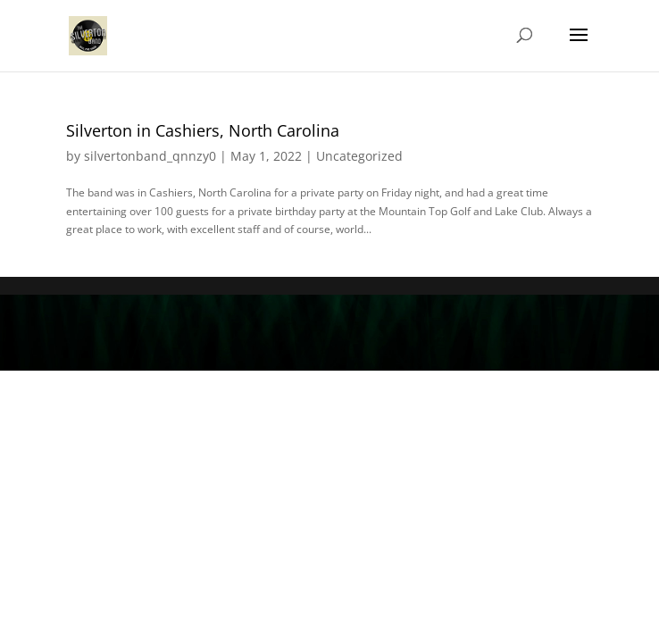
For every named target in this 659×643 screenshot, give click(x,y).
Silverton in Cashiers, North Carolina (202, 130)
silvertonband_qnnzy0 (150, 155)
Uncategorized (359, 155)
